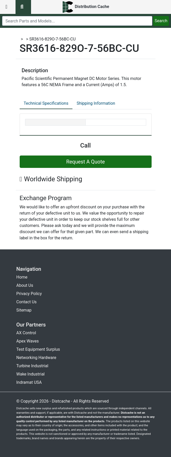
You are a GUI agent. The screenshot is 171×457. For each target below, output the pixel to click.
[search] (77, 21)
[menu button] (8, 7)
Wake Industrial (30, 374)
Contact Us (26, 301)
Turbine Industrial (32, 365)
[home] (85, 7)
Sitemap (24, 310)
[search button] (23, 7)
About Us (24, 285)
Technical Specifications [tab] (46, 103)
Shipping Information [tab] (96, 103)
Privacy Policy (29, 293)
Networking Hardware (36, 357)
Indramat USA (29, 382)
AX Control (26, 332)
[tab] (46, 103)
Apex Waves (27, 341)
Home (21, 277)
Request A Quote (85, 162)
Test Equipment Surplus (38, 349)
